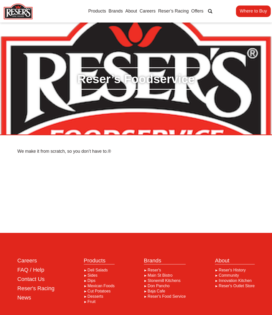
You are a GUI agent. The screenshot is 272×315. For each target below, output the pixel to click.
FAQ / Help (30, 270)
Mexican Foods (101, 286)
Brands (116, 11)
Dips (92, 281)
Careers (148, 11)
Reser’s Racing (173, 11)
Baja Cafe (156, 291)
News (24, 297)
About (131, 11)
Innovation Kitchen (235, 281)
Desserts (95, 296)
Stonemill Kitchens (164, 281)
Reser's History (232, 270)
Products (97, 11)
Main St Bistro (160, 275)
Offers (197, 11)
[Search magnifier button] (210, 11)
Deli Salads (98, 270)
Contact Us (31, 279)
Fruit (92, 302)
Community (229, 275)
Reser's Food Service (167, 296)
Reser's (154, 270)
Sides (93, 275)
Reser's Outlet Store (237, 286)
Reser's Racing (35, 288)
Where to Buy (253, 11)
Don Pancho (159, 286)
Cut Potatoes (99, 291)
